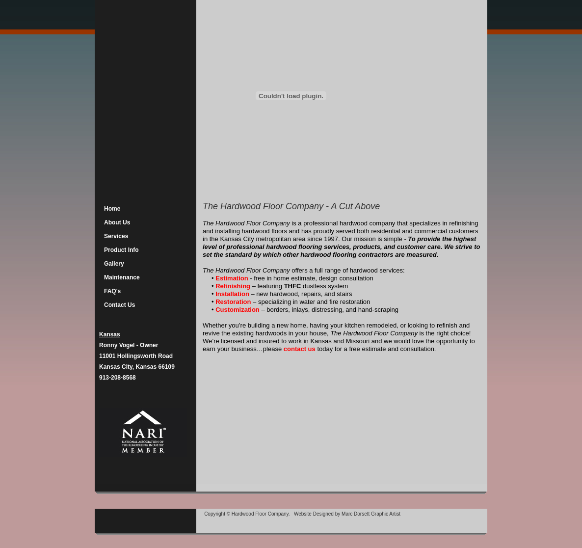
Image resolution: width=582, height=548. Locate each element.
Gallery (114, 263)
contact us (300, 349)
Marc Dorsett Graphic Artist (371, 514)
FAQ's (112, 291)
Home (112, 208)
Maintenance (122, 277)
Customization (237, 309)
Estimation (232, 278)
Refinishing (232, 286)
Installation (233, 294)
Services (116, 236)
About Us (117, 222)
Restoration (234, 301)
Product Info (121, 250)
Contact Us (119, 304)
